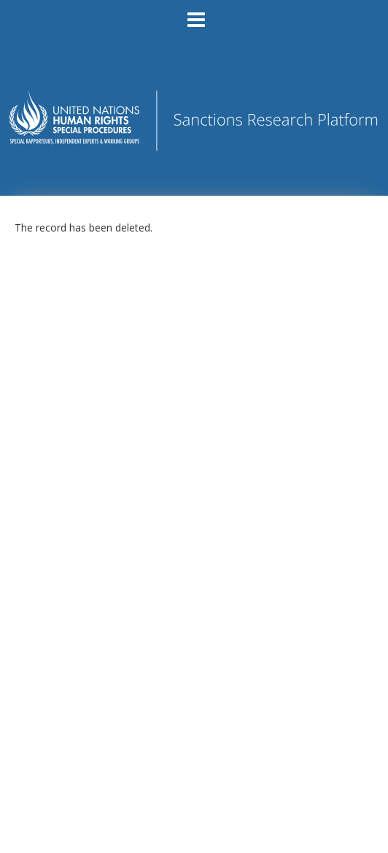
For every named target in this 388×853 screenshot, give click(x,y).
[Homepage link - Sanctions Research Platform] (193, 146)
